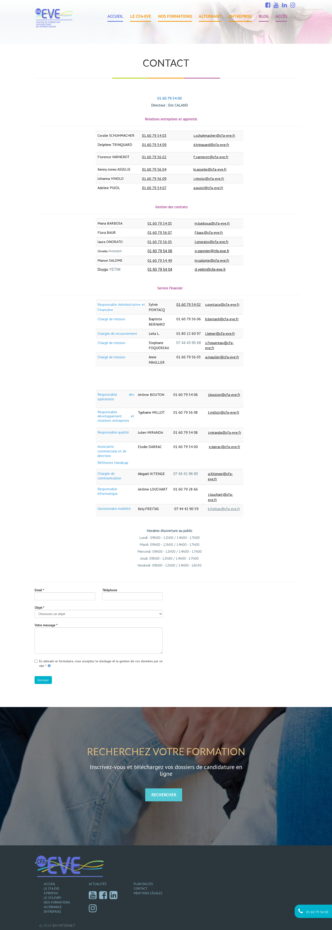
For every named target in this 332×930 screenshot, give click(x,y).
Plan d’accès (143, 884)
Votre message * (46, 625)
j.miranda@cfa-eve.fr (224, 432)
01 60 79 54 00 (313, 911)
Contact (141, 888)
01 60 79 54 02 (188, 304)
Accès (281, 16)
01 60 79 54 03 (154, 135)
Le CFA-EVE (140, 16)
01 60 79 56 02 (154, 157)
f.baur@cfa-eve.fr (209, 232)
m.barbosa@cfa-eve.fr (212, 223)
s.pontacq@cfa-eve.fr (222, 304)
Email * (39, 590)
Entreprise (240, 16)
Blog (264, 16)
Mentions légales (148, 893)
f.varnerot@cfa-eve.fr (210, 157)
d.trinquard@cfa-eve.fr (211, 144)
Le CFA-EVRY (52, 898)
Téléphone (109, 590)
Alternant (210, 16)
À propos (51, 893)
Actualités (98, 884)
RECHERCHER (163, 794)
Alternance (53, 907)
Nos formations (175, 16)
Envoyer (43, 680)
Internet (63, 925)
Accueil (115, 16)
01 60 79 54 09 (154, 144)
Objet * (39, 608)
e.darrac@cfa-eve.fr (224, 446)
